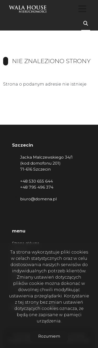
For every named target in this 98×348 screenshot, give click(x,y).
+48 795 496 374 (36, 187)
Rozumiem (49, 336)
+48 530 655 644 (36, 181)
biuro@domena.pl (38, 198)
